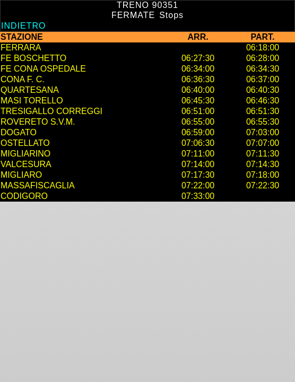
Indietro (23, 25)
